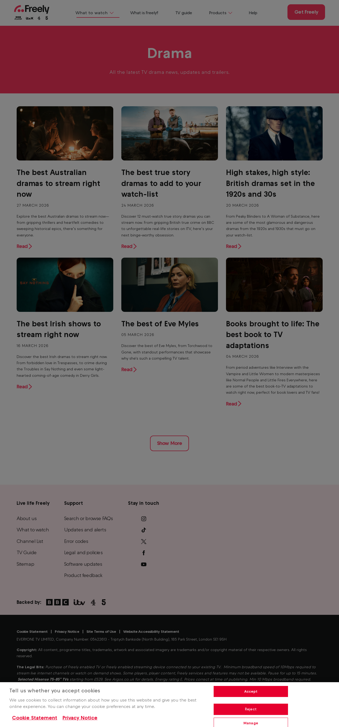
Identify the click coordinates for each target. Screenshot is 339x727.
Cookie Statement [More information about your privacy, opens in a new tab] (34, 718)
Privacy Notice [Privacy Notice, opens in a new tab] (80, 718)
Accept (251, 691)
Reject (251, 709)
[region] (169, 704)
